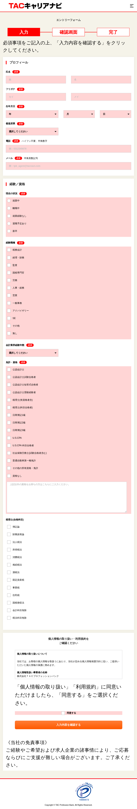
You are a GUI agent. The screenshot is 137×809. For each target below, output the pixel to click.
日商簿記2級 (16, 422)
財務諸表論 (15, 534)
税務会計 (14, 250)
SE (11, 318)
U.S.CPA (14, 438)
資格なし (14, 476)
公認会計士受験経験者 (21, 392)
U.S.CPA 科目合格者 (20, 445)
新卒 (12, 231)
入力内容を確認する (68, 724)
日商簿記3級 (16, 430)
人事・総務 (15, 288)
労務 (12, 280)
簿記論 (13, 527)
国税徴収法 (15, 602)
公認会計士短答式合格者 (22, 384)
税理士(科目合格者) (20, 407)
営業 (12, 295)
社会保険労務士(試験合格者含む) (27, 453)
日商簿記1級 (16, 415)
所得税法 (14, 549)
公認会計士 (15, 369)
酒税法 (13, 572)
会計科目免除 (17, 610)
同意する (68, 713)
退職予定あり (17, 223)
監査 (12, 265)
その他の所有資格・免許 (22, 468)
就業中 (13, 200)
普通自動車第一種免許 (21, 460)
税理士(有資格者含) (20, 400)
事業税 (13, 587)
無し (12, 333)
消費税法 (14, 557)
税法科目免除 (17, 618)
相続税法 (14, 565)
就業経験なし (17, 216)
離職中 (13, 208)
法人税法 (14, 542)
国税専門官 (15, 272)
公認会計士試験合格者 (21, 377)
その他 (13, 326)
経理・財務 (15, 257)
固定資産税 (15, 580)
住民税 (13, 595)
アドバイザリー (18, 310)
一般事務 (14, 303)
